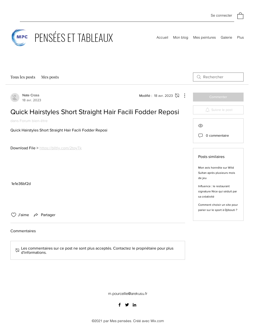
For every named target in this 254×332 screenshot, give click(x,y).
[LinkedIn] (134, 304)
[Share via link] (44, 215)
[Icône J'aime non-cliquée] (13, 215)
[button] (240, 15)
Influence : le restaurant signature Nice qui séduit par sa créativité (217, 191)
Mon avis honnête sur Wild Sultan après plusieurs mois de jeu (216, 173)
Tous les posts (22, 76)
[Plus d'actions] (182, 96)
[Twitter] (127, 304)
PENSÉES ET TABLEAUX (73, 37)
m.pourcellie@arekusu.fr (127, 293)
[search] (218, 77)
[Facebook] (119, 304)
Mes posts (50, 76)
